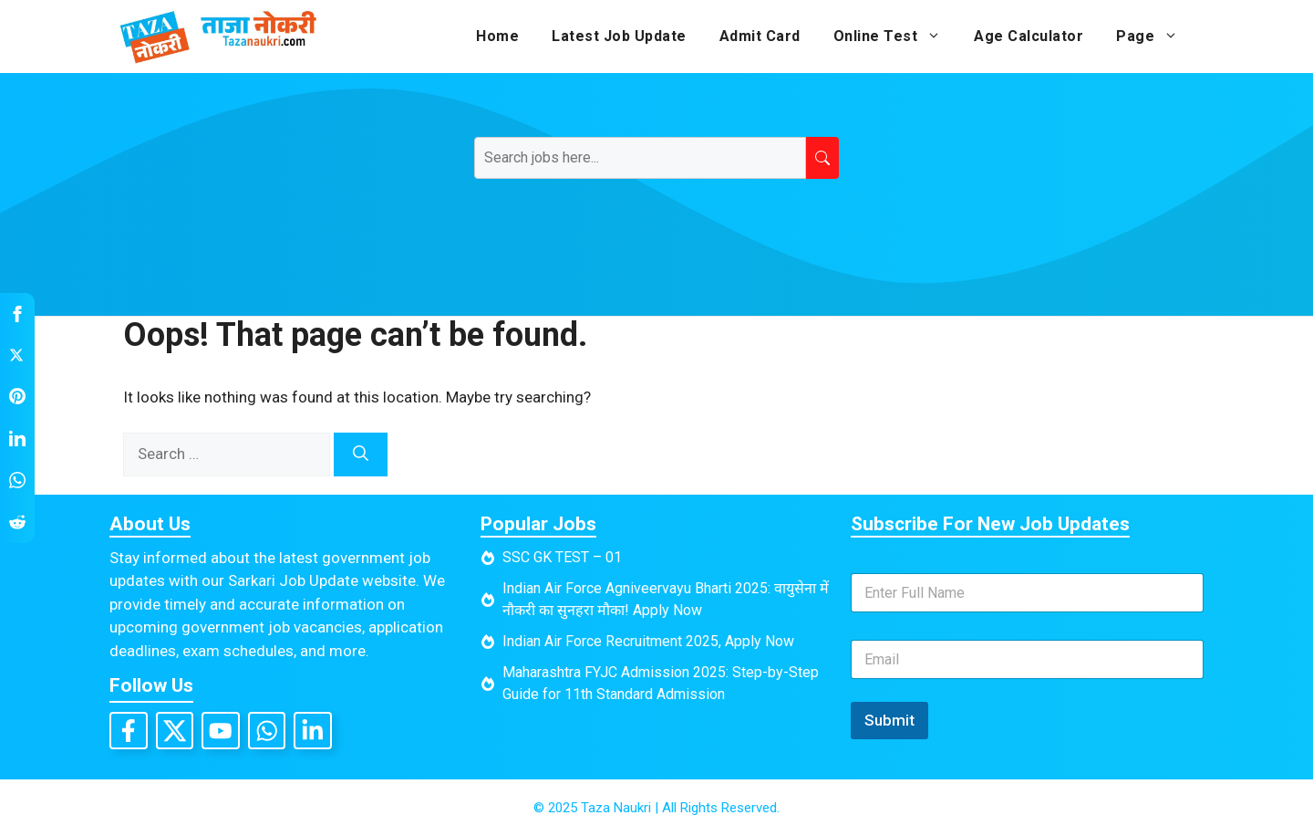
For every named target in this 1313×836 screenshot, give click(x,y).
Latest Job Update (619, 36)
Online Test (895, 36)
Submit (889, 720)
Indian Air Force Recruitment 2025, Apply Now (648, 641)
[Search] (361, 454)
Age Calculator (1028, 36)
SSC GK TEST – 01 (562, 557)
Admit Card (760, 36)
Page (1155, 36)
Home (497, 36)
